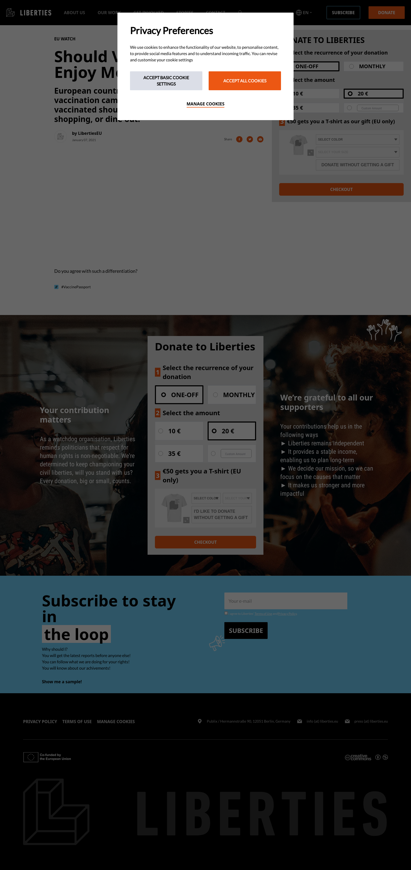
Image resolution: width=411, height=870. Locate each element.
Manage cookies (206, 104)
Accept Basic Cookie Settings (166, 80)
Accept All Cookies (244, 80)
